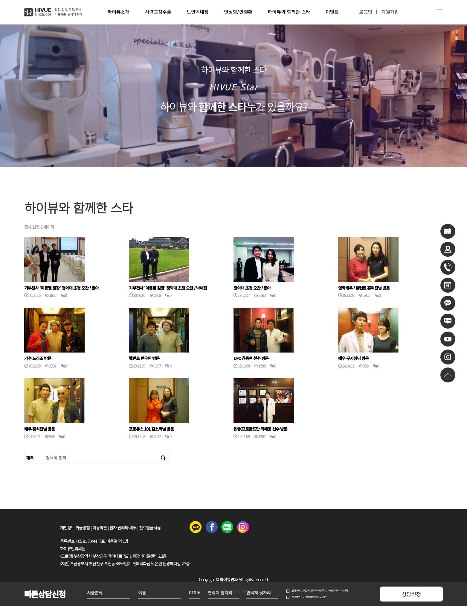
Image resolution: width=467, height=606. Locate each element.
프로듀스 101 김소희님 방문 (151, 429)
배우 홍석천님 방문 (39, 429)
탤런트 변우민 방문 (144, 358)
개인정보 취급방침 (75, 528)
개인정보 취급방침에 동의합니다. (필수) (309, 597)
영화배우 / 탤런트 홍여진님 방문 (364, 288)
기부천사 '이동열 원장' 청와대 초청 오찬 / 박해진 (168, 288)
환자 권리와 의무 (122, 528)
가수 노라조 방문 (37, 358)
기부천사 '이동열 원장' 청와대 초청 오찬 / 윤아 (61, 288)
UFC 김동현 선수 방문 (251, 358)
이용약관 (99, 528)
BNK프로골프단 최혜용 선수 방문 (260, 429)
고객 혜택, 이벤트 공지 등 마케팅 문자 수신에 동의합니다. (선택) (320, 591)
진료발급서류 (150, 528)
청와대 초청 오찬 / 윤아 (252, 288)
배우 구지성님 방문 (353, 358)
